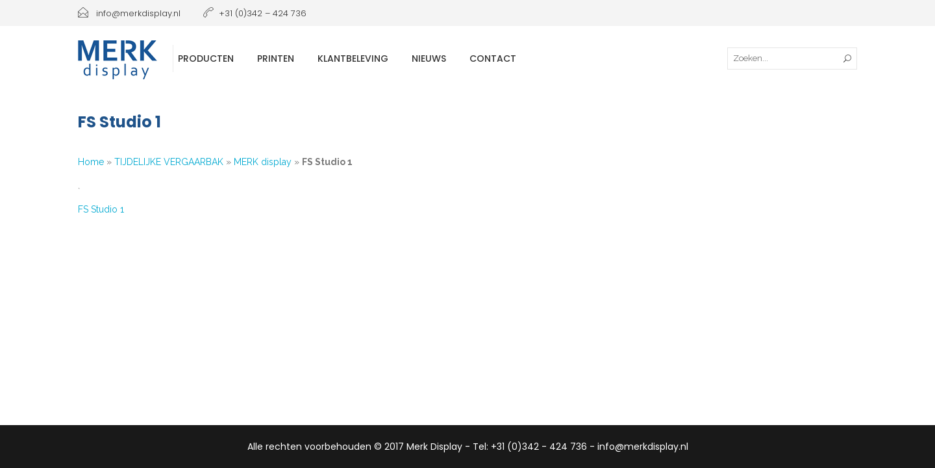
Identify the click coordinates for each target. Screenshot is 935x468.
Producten (206, 58)
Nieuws (429, 58)
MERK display (263, 162)
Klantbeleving (353, 58)
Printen (275, 58)
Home (91, 162)
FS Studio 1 (101, 209)
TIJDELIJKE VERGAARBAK (168, 162)
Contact (492, 58)
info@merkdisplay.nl (129, 13)
